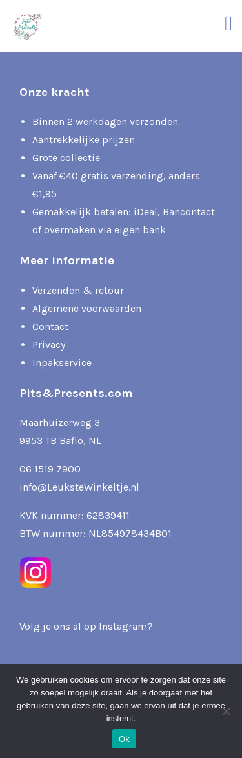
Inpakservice (62, 362)
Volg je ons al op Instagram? (86, 626)
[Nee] (225, 711)
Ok (124, 739)
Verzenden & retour (78, 290)
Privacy (48, 344)
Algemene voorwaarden (86, 308)
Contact (50, 326)
